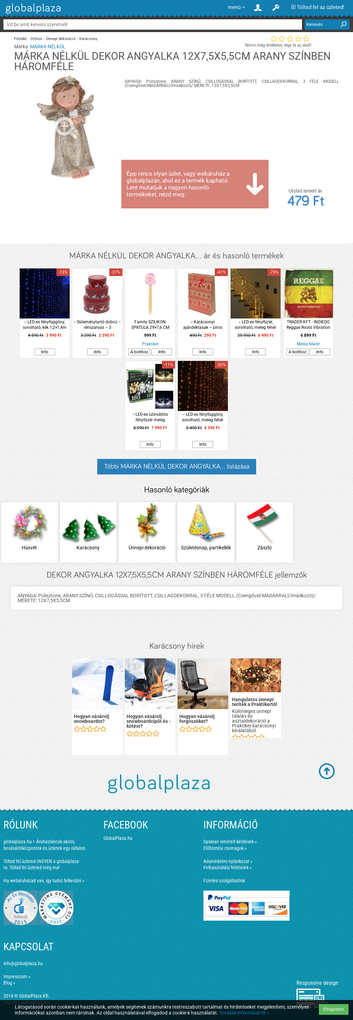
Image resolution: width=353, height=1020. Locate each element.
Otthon (36, 39)
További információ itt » (244, 1013)
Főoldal (20, 39)
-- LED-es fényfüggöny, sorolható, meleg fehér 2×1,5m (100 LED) (202, 417)
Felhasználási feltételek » (227, 867)
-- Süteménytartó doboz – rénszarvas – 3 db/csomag (97, 325)
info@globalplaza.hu (23, 963)
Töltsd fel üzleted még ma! (34, 867)
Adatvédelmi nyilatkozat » (227, 861)
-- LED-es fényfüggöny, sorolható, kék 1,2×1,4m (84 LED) (45, 325)
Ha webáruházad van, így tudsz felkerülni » (43, 880)
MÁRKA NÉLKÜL (47, 46)
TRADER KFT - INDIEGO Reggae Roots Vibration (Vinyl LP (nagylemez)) (308, 325)
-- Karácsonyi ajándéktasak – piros (202, 325)
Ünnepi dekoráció (60, 39)
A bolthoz (139, 352)
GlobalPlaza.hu (117, 838)
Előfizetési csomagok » (225, 848)
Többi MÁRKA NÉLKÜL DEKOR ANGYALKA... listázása (176, 466)
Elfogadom (333, 1009)
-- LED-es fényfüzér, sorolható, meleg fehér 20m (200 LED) (255, 325)
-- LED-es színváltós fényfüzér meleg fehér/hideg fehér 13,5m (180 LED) (150, 417)
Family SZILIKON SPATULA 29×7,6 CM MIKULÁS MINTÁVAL (150, 325)
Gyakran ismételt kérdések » (230, 841)
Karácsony (88, 39)
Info (44, 352)
